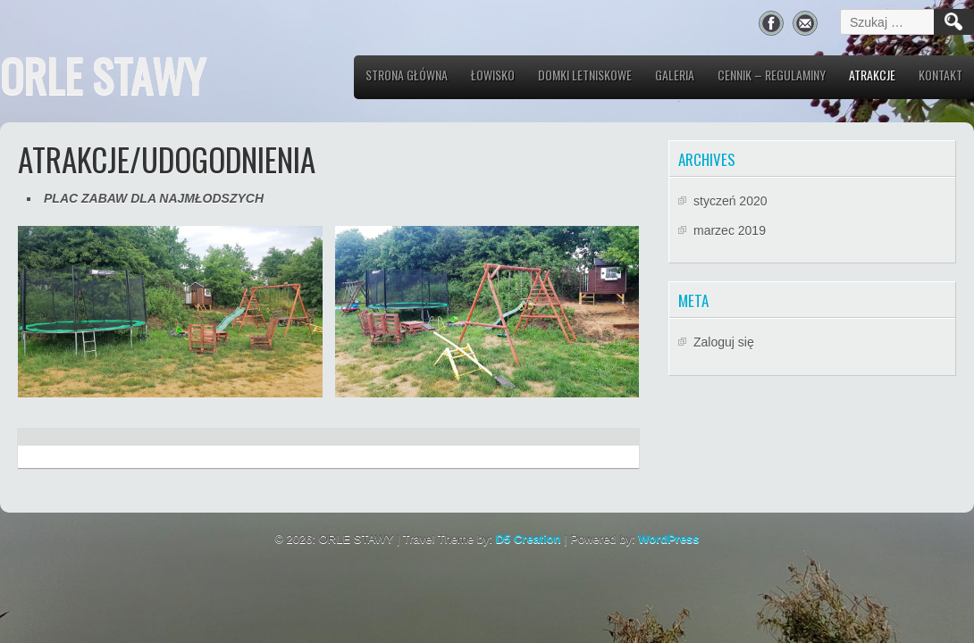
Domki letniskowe (585, 74)
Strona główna (406, 74)
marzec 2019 (729, 230)
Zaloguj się (723, 342)
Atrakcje (872, 74)
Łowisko (493, 74)
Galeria (674, 74)
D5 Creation (528, 539)
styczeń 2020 (730, 201)
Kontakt (940, 74)
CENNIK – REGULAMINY (772, 74)
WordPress (668, 539)
